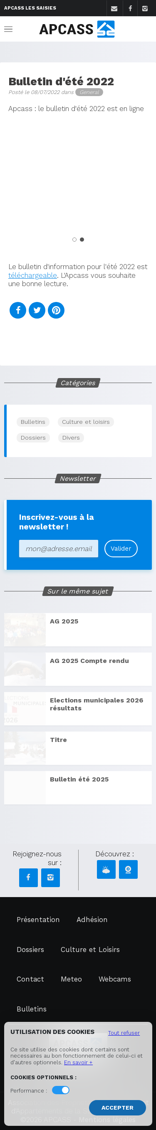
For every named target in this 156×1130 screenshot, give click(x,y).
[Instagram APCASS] (50, 877)
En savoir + (78, 1062)
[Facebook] (130, 8)
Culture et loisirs (86, 421)
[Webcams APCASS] (128, 869)
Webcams (115, 979)
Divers (71, 437)
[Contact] (113, 8)
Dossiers (33, 437)
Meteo (71, 979)
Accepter (118, 1107)
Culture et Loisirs (90, 949)
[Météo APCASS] (106, 869)
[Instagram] (144, 8)
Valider (121, 548)
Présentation (38, 919)
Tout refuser (124, 1033)
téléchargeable (32, 275)
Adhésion (92, 919)
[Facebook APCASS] (28, 877)
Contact (30, 979)
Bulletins (33, 421)
